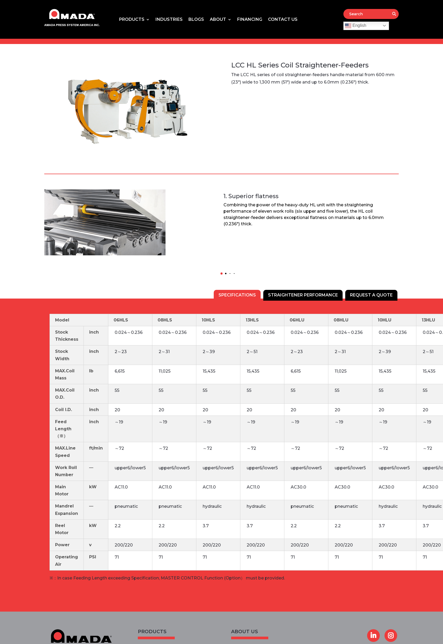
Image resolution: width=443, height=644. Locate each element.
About (218, 20)
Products (131, 20)
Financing (249, 20)
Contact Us (283, 20)
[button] (221, 273)
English (355, 26)
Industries (169, 20)
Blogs (196, 20)
